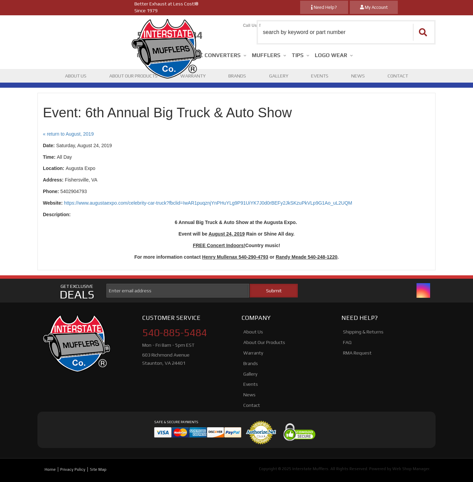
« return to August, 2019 (68, 134)
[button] (346, 32)
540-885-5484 (174, 333)
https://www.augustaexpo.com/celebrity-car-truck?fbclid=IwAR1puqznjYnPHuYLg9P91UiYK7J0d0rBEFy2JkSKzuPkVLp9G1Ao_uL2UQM (208, 203)
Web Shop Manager (410, 468)
